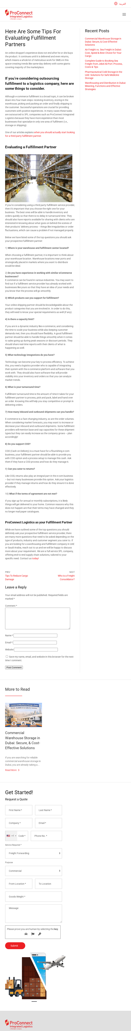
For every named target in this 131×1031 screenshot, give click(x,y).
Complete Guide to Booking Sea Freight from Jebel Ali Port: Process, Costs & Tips (103, 63)
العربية (120, 3)
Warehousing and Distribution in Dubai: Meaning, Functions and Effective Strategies (105, 86)
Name (9, 639)
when (37, 132)
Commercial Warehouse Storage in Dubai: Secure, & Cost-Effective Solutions (103, 41)
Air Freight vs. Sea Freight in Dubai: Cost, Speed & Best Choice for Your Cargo (103, 52)
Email (8, 646)
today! (35, 558)
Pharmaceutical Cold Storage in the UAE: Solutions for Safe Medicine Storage (103, 75)
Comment (11, 605)
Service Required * (13, 849)
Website (9, 653)
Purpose (9, 866)
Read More (11, 775)
